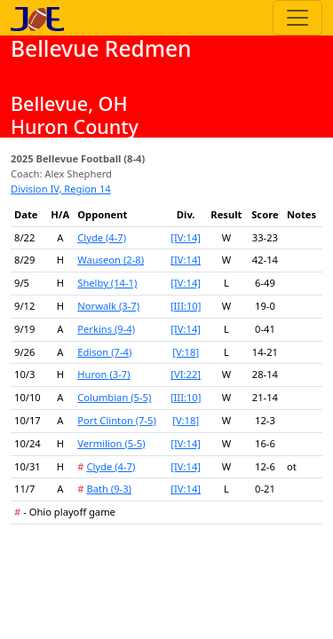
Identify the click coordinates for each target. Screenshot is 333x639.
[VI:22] (185, 374)
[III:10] (186, 305)
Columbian (114, 397)
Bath (108, 488)
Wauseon (110, 259)
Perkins (106, 328)
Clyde (101, 237)
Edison (104, 352)
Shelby (107, 282)
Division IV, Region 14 (61, 188)
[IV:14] (185, 237)
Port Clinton (116, 420)
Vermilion (111, 443)
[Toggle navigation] (297, 18)
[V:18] (185, 352)
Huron (103, 374)
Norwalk (108, 305)
